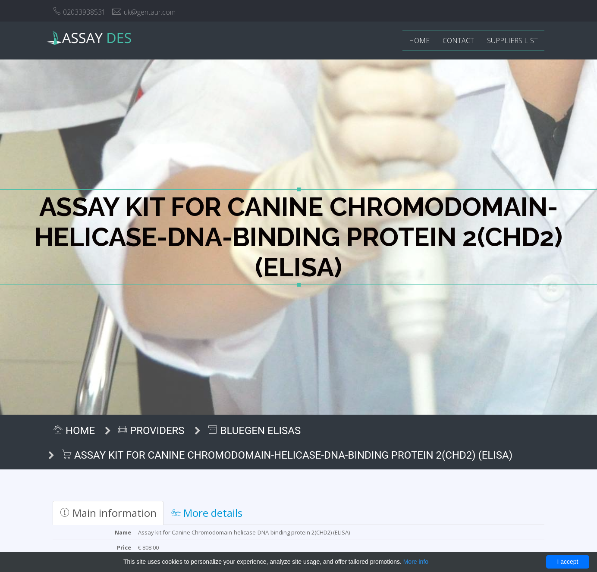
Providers (151, 431)
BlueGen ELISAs (254, 431)
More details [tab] (206, 513)
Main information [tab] (108, 513)
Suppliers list (512, 40)
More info (415, 561)
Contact (458, 40)
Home (419, 40)
